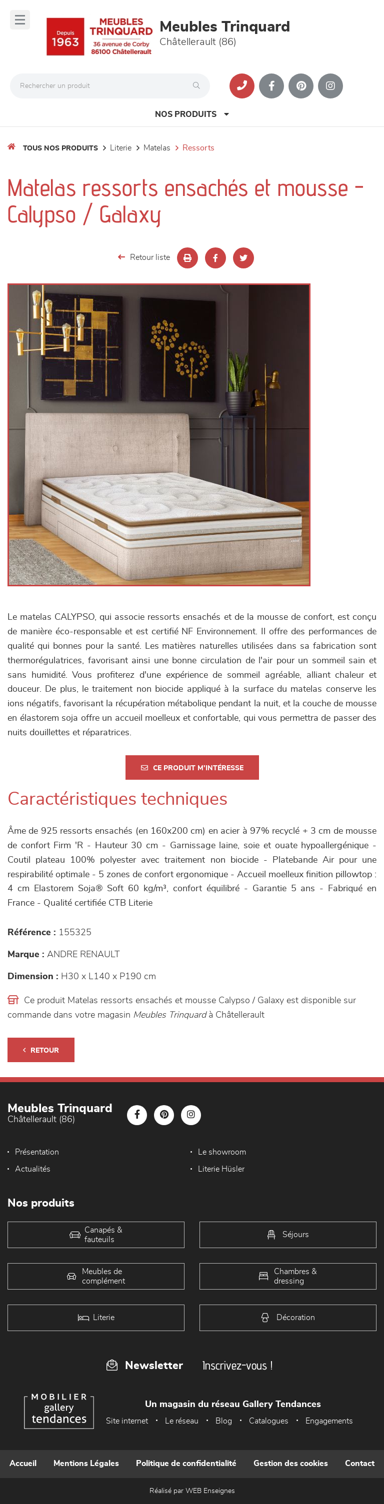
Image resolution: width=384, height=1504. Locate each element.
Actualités (32, 1169)
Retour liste (144, 257)
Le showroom (222, 1152)
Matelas (157, 148)
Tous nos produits (60, 148)
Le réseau (181, 1421)
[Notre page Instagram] (330, 85)
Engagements (329, 1421)
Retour (41, 1050)
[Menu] (20, 19)
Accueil (23, 1464)
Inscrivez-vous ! (237, 1365)
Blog (224, 1421)
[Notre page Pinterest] (301, 85)
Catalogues (268, 1421)
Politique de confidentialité (186, 1464)
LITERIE (121, 148)
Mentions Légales (86, 1464)
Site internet (127, 1421)
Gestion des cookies (291, 1464)
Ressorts (198, 148)
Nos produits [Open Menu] (192, 114)
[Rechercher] (199, 85)
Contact (359, 1464)
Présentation (37, 1152)
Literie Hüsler (221, 1169)
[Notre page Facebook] (271, 85)
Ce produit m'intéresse (192, 768)
